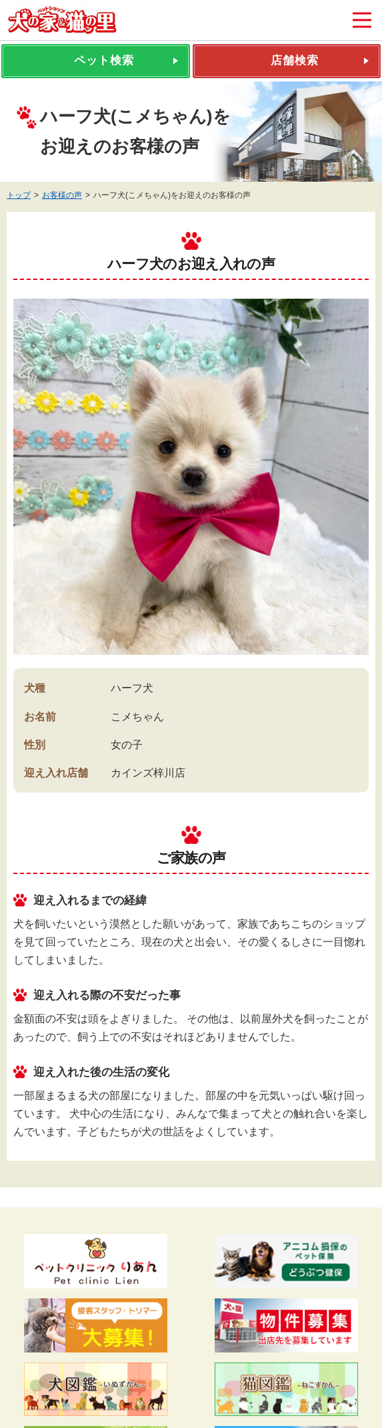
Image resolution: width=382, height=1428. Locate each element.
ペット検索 (104, 60)
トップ (19, 195)
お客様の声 (62, 195)
